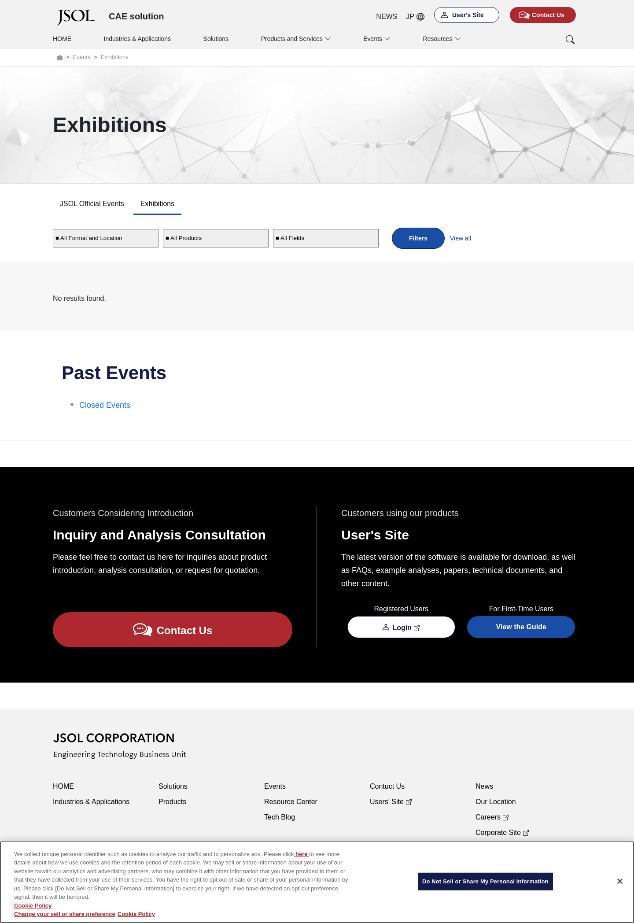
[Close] (620, 881)
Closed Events (104, 405)
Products (172, 801)
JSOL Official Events (92, 203)
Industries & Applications (137, 38)
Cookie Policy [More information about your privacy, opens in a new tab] (136, 914)
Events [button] (377, 39)
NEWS (386, 16)
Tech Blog (279, 817)
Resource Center (290, 801)
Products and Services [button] (296, 39)
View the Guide (521, 627)
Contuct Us (387, 786)
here (301, 854)
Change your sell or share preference (64, 914)
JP (415, 16)
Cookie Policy (33, 905)
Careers (492, 817)
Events (275, 786)
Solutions (216, 38)
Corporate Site (502, 832)
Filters (418, 238)
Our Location (496, 801)
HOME (62, 38)
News (484, 786)
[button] (534, 40)
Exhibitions (157, 203)
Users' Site (391, 801)
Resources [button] (442, 39)
